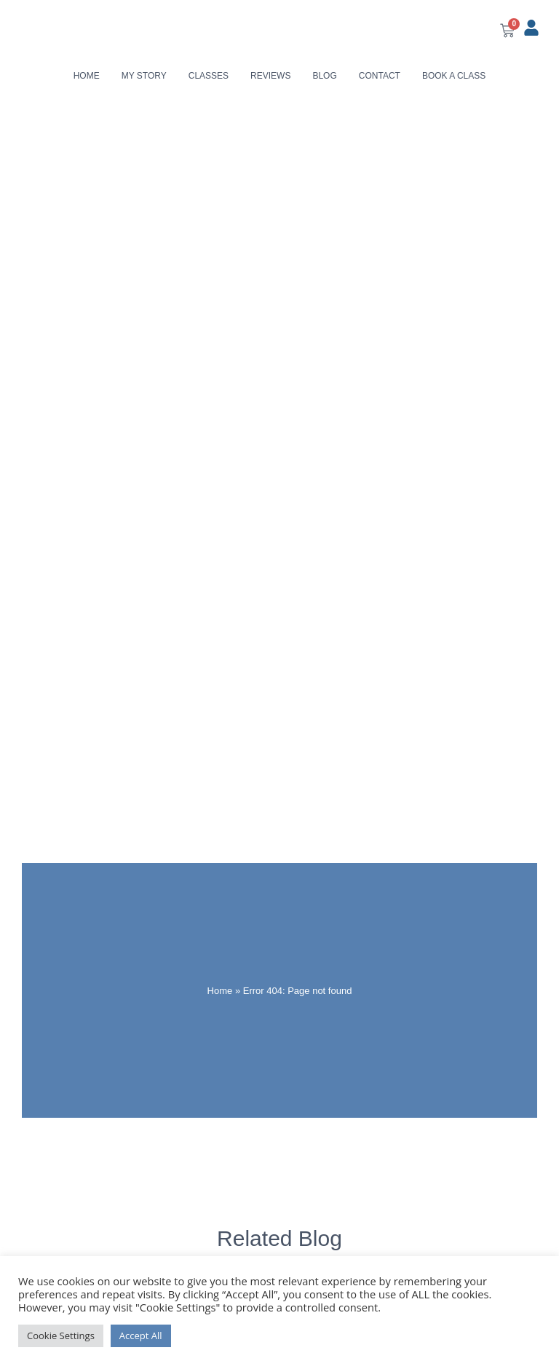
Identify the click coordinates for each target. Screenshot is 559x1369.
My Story (144, 76)
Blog (324, 76)
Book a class (453, 76)
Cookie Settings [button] (61, 1335)
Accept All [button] (140, 1335)
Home (87, 76)
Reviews (270, 76)
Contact (379, 76)
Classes (209, 76)
